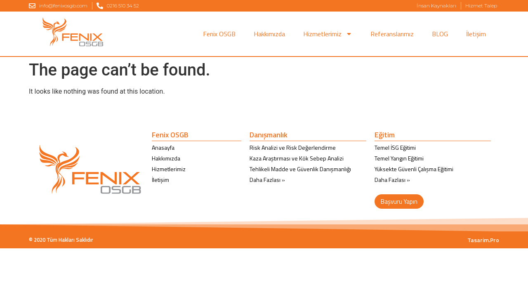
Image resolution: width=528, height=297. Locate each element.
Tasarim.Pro (483, 240)
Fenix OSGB (219, 34)
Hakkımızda (269, 34)
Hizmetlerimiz (327, 33)
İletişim (476, 34)
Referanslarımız (392, 34)
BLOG (440, 34)
